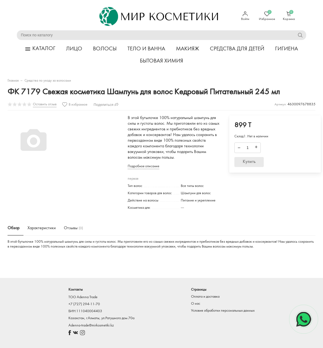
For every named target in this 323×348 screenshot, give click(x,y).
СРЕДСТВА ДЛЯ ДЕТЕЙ (237, 50)
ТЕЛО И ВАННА (146, 50)
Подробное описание (143, 167)
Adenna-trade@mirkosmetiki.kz (91, 325)
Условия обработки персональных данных (223, 310)
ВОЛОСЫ (105, 50)
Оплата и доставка (205, 296)
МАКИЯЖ (187, 50)
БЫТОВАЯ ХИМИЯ (161, 61)
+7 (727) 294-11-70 (84, 304)
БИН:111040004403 (85, 311)
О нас (195, 303)
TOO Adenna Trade (83, 297)
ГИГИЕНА (286, 50)
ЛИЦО (74, 50)
